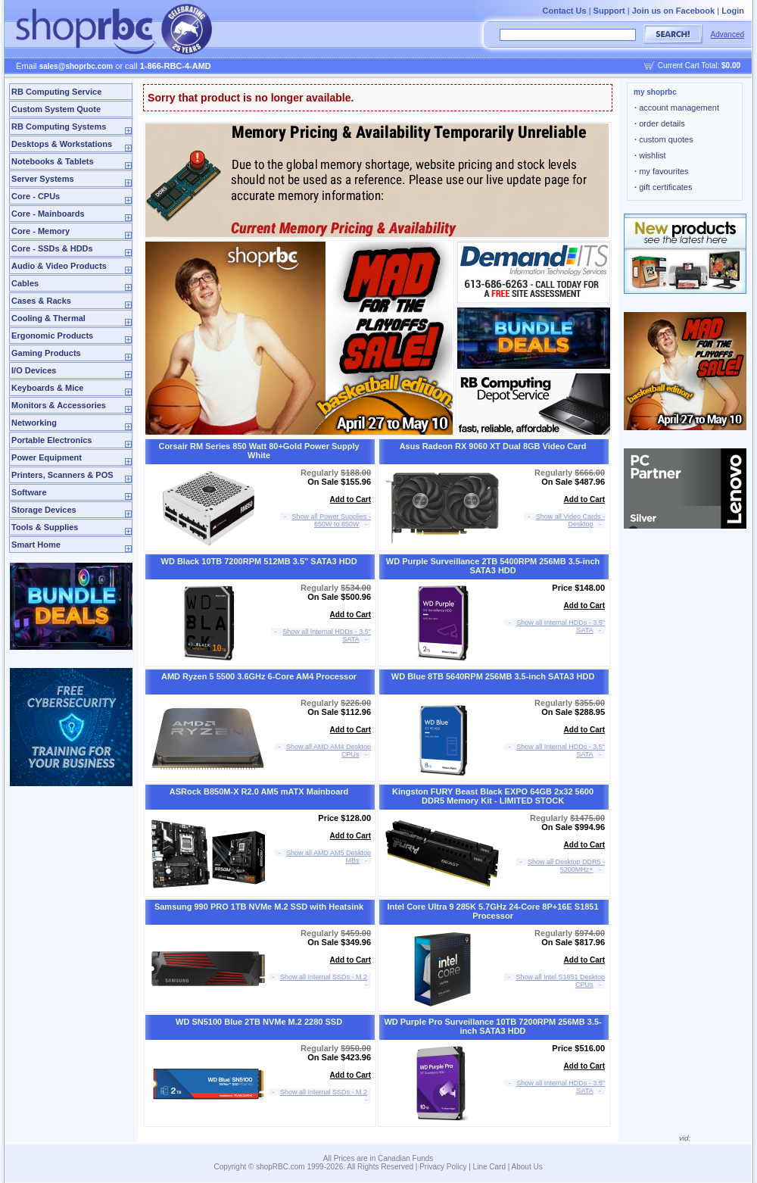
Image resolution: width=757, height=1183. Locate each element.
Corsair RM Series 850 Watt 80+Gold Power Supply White (258, 451)
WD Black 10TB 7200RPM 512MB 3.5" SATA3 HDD (259, 561)
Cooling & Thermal (48, 318)
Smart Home (36, 544)
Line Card (489, 1167)
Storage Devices (43, 509)
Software (28, 492)
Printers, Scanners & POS (62, 474)
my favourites (661, 171)
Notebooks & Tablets (52, 161)
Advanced (727, 34)
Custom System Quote (56, 109)
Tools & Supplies (44, 527)
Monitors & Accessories (58, 405)
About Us (527, 1167)
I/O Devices (33, 370)
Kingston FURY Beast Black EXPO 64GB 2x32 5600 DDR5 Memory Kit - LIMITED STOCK (492, 796)
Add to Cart (350, 499)
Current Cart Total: (699, 65)
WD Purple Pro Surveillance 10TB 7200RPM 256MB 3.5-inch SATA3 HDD (492, 1026)
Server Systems (42, 178)
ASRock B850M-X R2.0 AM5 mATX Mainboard (259, 791)
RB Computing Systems (58, 126)
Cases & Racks (41, 300)
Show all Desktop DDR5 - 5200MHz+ (566, 865)
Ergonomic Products (52, 335)
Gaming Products (46, 352)
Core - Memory (40, 231)
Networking (34, 422)
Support (609, 10)
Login (732, 10)
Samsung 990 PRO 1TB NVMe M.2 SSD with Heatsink (258, 906)
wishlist (650, 155)
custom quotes (663, 139)
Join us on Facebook (673, 10)
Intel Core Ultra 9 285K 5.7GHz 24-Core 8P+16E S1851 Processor (493, 911)
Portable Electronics (51, 440)
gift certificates (663, 187)
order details (659, 123)
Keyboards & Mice (47, 387)
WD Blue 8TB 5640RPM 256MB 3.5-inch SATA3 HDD (493, 676)
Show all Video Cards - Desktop (570, 520)
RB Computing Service (56, 91)
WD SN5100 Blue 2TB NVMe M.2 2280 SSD (259, 1021)
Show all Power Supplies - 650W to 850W (332, 520)
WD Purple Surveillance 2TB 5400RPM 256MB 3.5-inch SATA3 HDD (493, 566)
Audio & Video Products (59, 265)
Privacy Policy (442, 1167)
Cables (25, 283)
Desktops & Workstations (61, 143)
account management (676, 107)
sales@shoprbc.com (76, 66)
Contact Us (565, 10)
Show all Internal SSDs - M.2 (323, 977)
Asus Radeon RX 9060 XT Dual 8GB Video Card (493, 446)
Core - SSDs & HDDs (52, 248)
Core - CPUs (35, 196)
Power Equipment (46, 457)
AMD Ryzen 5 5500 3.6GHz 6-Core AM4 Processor (259, 676)
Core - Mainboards (48, 213)
